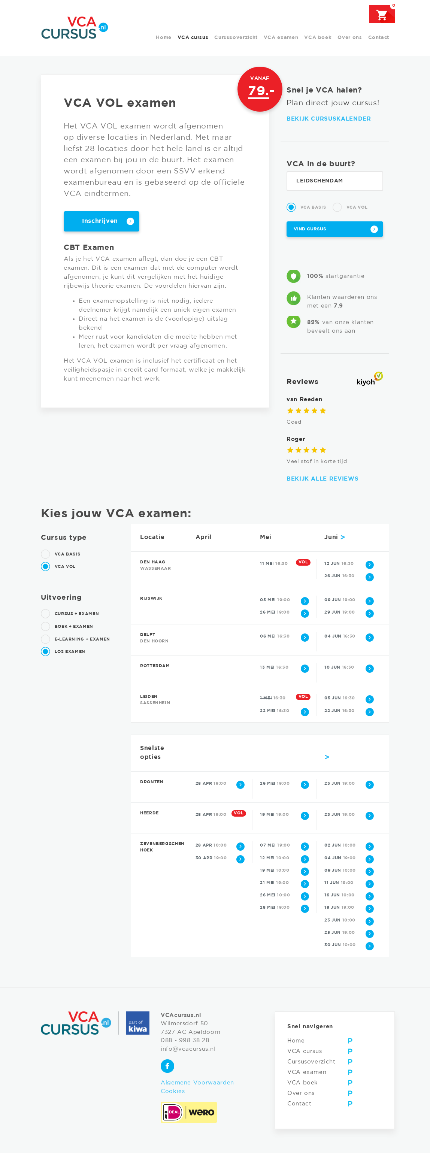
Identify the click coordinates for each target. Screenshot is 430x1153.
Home (164, 38)
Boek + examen (67, 626)
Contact (378, 38)
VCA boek (317, 38)
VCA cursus (193, 38)
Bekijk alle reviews (322, 478)
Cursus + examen (70, 613)
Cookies (173, 1091)
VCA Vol (350, 207)
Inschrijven (100, 221)
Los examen (63, 651)
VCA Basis (306, 207)
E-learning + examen (75, 639)
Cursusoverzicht (236, 38)
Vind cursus (310, 229)
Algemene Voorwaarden (197, 1082)
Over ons (349, 38)
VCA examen (281, 38)
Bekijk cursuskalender (329, 118)
